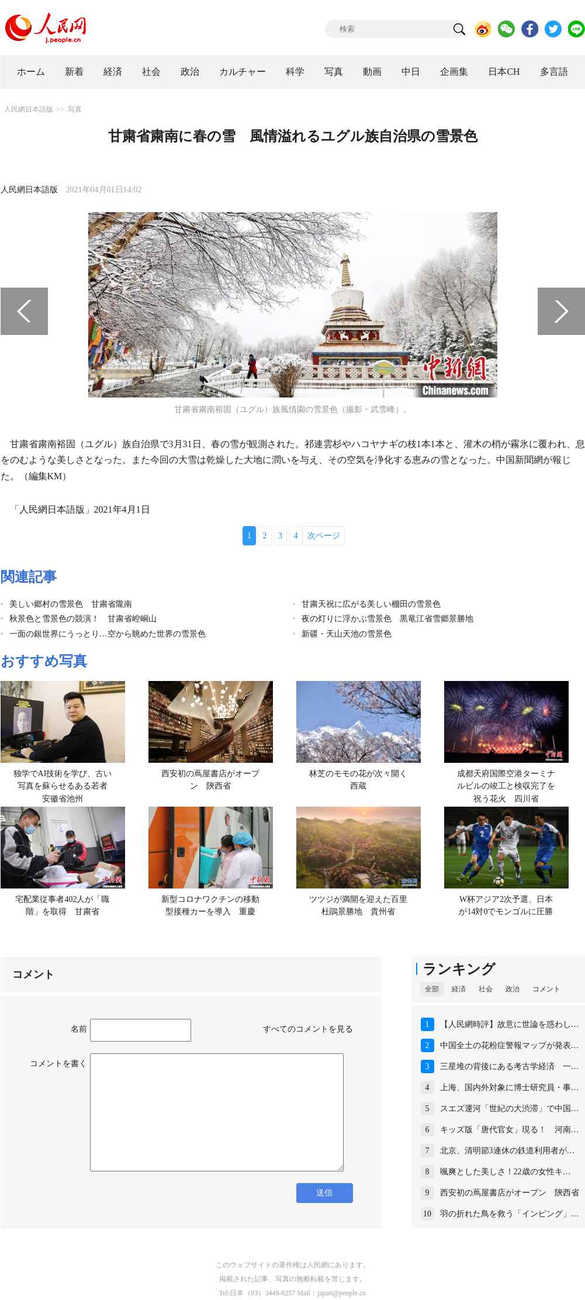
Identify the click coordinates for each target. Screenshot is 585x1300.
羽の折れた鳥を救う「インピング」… (509, 1213)
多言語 (554, 72)
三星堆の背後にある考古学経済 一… (509, 1066)
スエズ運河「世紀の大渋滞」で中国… (509, 1108)
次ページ (323, 535)
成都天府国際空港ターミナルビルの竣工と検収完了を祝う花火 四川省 (506, 786)
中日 (410, 72)
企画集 (454, 72)
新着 (74, 72)
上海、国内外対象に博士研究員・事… (509, 1087)
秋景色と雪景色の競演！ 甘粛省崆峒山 (83, 618)
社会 (151, 72)
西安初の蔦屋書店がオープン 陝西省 (509, 1192)
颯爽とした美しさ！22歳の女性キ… (505, 1171)
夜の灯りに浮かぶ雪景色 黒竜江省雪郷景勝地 (387, 618)
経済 (112, 72)
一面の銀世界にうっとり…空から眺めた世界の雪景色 (107, 634)
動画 (372, 72)
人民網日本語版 (28, 109)
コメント (546, 989)
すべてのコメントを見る (308, 1029)
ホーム (31, 72)
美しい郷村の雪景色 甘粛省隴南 (70, 604)
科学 (295, 72)
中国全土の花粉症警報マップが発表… (509, 1045)
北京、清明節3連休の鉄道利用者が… (507, 1150)
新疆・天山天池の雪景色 (347, 634)
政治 (190, 72)
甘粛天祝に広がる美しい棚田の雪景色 (371, 604)
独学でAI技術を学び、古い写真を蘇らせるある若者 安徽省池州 (64, 786)
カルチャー (242, 72)
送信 (324, 1192)
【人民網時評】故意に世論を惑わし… (509, 1024)
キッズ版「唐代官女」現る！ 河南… (509, 1129)
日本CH (504, 72)
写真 (333, 72)
